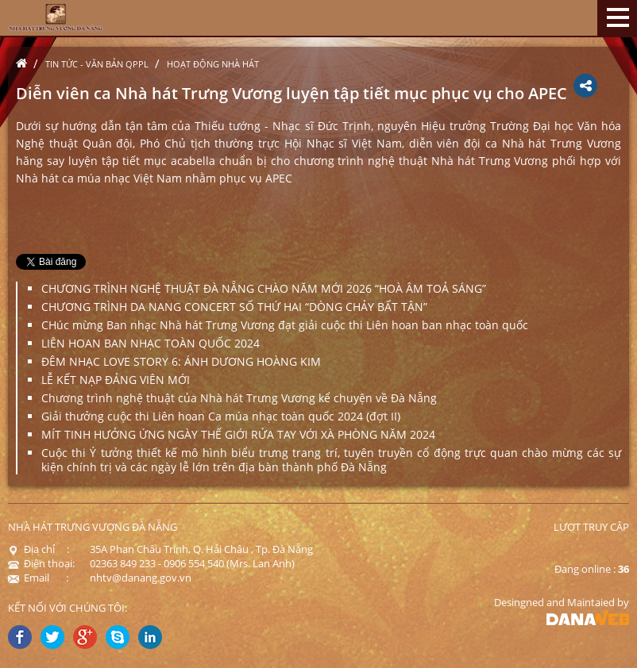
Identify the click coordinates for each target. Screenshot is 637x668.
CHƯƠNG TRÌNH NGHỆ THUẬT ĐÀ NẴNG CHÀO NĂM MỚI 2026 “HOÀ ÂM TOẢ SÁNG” (263, 288)
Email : (38, 577)
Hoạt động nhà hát (213, 64)
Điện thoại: (41, 563)
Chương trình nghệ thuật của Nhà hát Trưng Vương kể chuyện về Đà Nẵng (239, 397)
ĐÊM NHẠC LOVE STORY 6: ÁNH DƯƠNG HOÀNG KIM (181, 361)
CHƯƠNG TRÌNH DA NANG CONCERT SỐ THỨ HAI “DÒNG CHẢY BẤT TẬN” (234, 306)
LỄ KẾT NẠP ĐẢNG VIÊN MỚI (115, 379)
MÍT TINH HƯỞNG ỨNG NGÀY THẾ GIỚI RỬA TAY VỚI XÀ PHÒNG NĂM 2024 (238, 434)
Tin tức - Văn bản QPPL (97, 64)
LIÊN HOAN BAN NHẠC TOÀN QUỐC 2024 (150, 343)
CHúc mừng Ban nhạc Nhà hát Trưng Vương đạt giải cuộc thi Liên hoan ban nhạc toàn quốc (284, 324)
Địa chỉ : (38, 549)
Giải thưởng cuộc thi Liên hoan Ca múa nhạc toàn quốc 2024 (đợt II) (220, 416)
